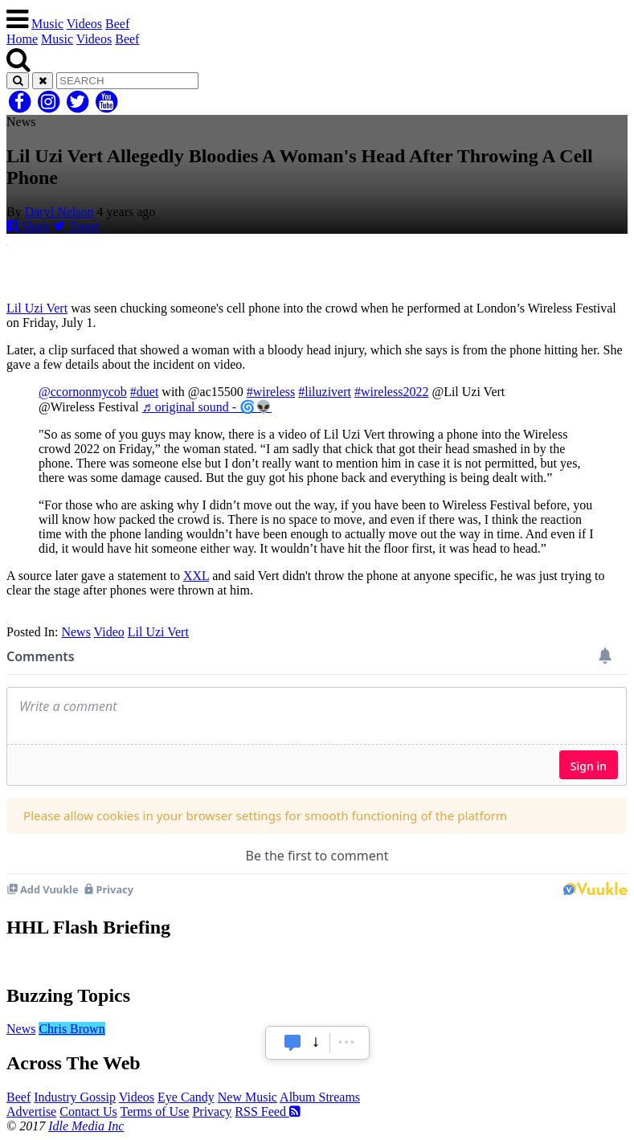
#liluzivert (324, 391)
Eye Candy (186, 1097)
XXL (196, 575)
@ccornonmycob (83, 391)
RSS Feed (268, 1111)
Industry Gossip (75, 1097)
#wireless (271, 391)
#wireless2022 (391, 391)
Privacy (211, 1111)
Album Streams (320, 1097)
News (75, 632)
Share (28, 226)
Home (22, 39)
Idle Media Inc (86, 1126)
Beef (117, 24)
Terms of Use (154, 1111)
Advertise (31, 1111)
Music (47, 24)
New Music (247, 1097)
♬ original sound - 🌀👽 (207, 407)
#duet (144, 391)
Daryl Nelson (59, 212)
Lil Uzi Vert (36, 308)
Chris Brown (71, 1029)
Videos (84, 24)
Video (109, 632)
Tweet (76, 226)
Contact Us (88, 1111)
